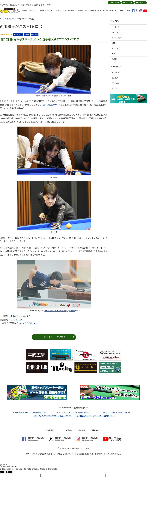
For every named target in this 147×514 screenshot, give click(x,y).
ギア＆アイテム (47, 10)
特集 (25, 10)
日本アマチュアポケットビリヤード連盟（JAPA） (52, 416)
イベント (115, 32)
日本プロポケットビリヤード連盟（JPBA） (73, 412)
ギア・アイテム (117, 38)
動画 (113, 43)
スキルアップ (61, 10)
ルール (71, 10)
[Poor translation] (9, 472)
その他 (114, 59)
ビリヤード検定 (114, 2)
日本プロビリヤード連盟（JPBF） (116, 412)
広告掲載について (52, 430)
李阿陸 (72, 311)
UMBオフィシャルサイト (20, 316)
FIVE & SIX (16, 320)
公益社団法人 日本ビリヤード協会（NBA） (30, 412)
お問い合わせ (96, 430)
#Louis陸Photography (56, 311)
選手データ (125, 10)
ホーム (2, 19)
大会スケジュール (111, 10)
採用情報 (81, 430)
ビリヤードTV (128, 2)
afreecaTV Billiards (27, 323)
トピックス (34, 10)
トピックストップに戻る (54, 337)
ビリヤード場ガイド (93, 10)
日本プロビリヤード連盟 (54, 105)
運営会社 (69, 430)
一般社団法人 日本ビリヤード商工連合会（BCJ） (95, 416)
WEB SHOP (140, 2)
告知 (113, 54)
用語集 (80, 10)
